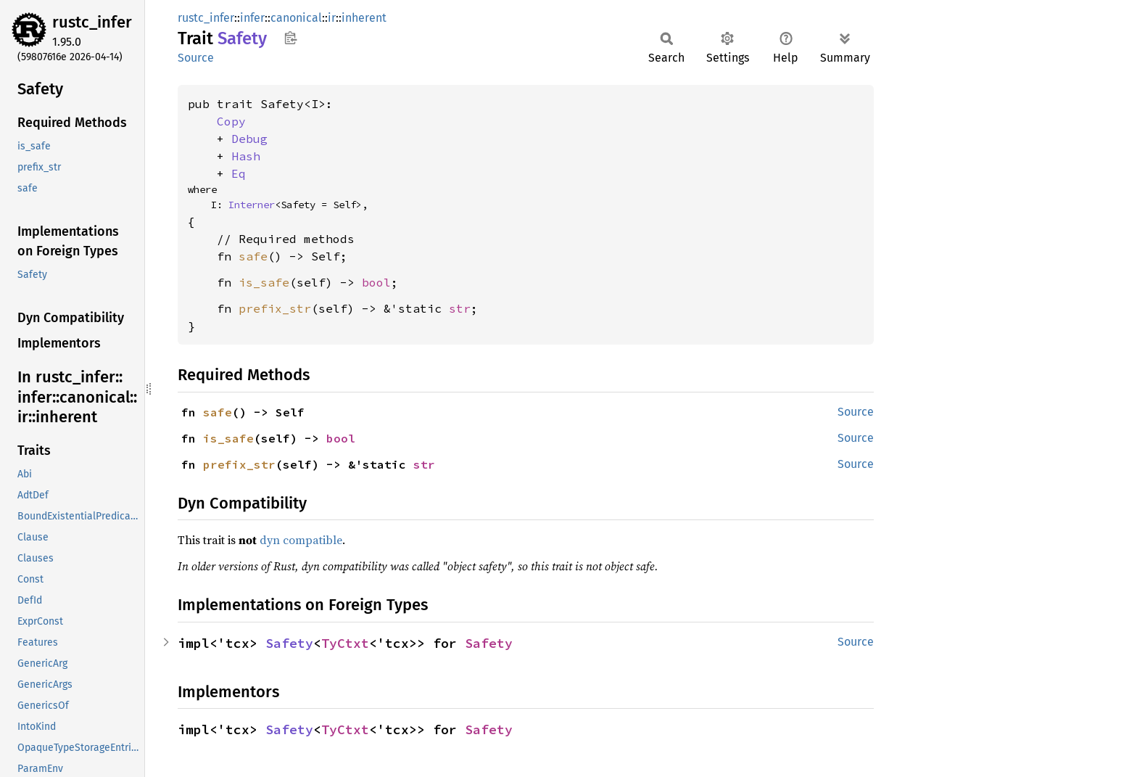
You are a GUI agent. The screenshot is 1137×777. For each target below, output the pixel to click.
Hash (245, 156)
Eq (238, 173)
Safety (289, 643)
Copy (231, 121)
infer (252, 18)
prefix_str (275, 308)
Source (196, 58)
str (460, 308)
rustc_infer (92, 22)
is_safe (264, 282)
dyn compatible (301, 540)
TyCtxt (345, 643)
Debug (249, 138)
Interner (251, 204)
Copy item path (290, 37)
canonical (296, 18)
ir (332, 18)
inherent (364, 18)
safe (253, 256)
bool (376, 282)
